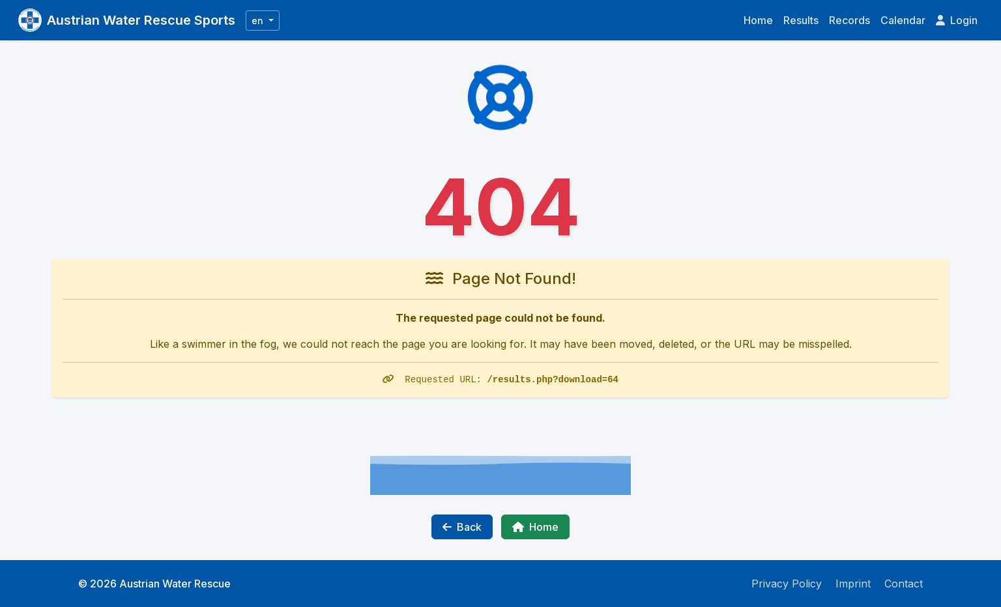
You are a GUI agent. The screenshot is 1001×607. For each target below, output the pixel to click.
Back (462, 526)
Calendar (902, 20)
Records (849, 20)
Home (758, 20)
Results (801, 20)
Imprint (853, 583)
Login (957, 20)
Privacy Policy (786, 583)
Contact (903, 583)
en (259, 20)
